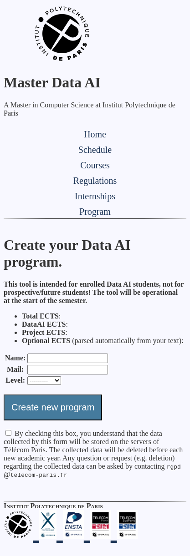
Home (95, 134)
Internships (95, 196)
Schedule (95, 150)
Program (95, 212)
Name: (15, 358)
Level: (15, 380)
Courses (94, 165)
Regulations (95, 181)
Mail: (15, 369)
